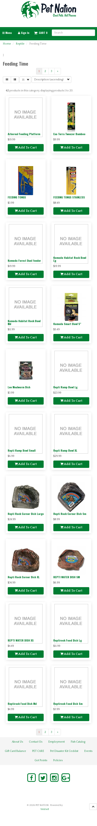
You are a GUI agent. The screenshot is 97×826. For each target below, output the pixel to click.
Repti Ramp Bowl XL (65, 450)
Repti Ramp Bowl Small (22, 450)
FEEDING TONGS (17, 197)
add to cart (26, 147)
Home (7, 43)
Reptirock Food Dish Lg (67, 640)
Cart (42, 33)
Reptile (20, 43)
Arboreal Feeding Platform (24, 134)
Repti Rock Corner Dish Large (26, 514)
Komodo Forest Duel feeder (24, 260)
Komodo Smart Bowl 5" (67, 324)
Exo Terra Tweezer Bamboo (69, 134)
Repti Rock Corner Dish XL (24, 577)
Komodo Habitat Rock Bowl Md (24, 322)
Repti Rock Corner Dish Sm (69, 514)
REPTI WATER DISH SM (66, 577)
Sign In (23, 33)
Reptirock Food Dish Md (22, 704)
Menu (7, 33)
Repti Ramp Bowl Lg (65, 387)
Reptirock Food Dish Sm (68, 704)
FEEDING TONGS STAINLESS (69, 197)
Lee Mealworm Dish (19, 387)
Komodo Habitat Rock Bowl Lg (69, 259)
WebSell (44, 809)
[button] (41, 33)
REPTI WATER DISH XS (21, 640)
